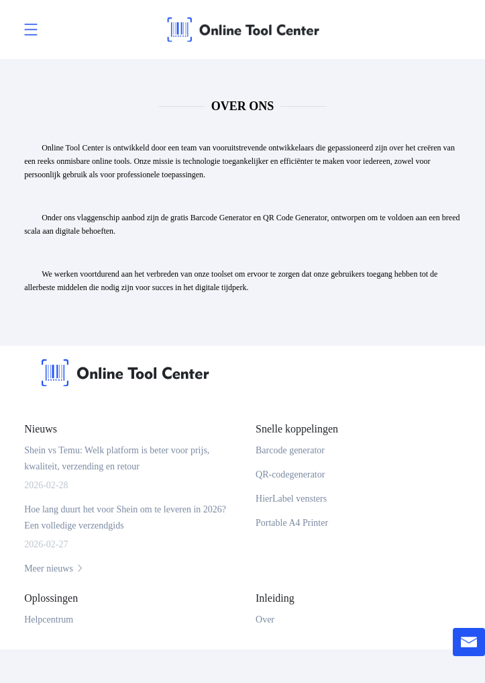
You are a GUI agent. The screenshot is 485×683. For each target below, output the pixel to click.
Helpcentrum (48, 619)
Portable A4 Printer (292, 523)
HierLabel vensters (291, 499)
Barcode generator (290, 450)
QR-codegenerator (290, 474)
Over (265, 619)
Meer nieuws (54, 568)
